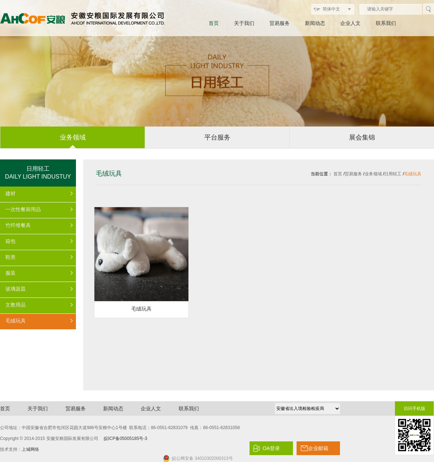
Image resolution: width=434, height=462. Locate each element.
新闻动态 (315, 23)
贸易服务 (279, 23)
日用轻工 (392, 173)
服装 (10, 273)
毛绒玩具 (15, 321)
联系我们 (386, 23)
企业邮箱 (318, 448)
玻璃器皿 (15, 289)
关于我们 (244, 23)
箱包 (10, 241)
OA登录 (271, 448)
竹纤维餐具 (18, 225)
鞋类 (10, 257)
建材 (10, 193)
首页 (214, 23)
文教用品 (15, 305)
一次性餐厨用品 (23, 209)
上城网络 (30, 449)
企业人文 (350, 23)
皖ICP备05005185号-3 (125, 438)
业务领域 (373, 173)
